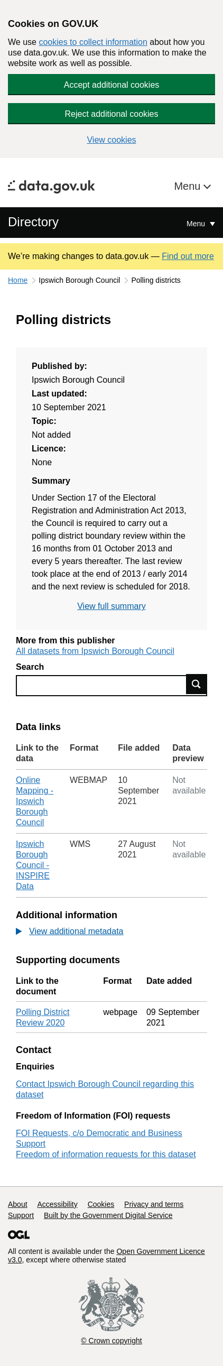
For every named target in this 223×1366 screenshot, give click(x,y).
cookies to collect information (93, 42)
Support (21, 1215)
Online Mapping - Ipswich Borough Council (34, 801)
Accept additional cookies (112, 84)
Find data (196, 684)
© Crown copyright (111, 1340)
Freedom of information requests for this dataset (106, 1154)
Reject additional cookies (112, 113)
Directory (33, 222)
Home (17, 280)
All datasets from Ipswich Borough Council (95, 651)
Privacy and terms (153, 1204)
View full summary (111, 606)
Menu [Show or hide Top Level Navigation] (197, 223)
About (17, 1204)
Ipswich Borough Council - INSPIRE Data (33, 865)
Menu (188, 186)
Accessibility (57, 1204)
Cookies (101, 1204)
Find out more (188, 256)
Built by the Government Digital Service (108, 1215)
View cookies (111, 139)
